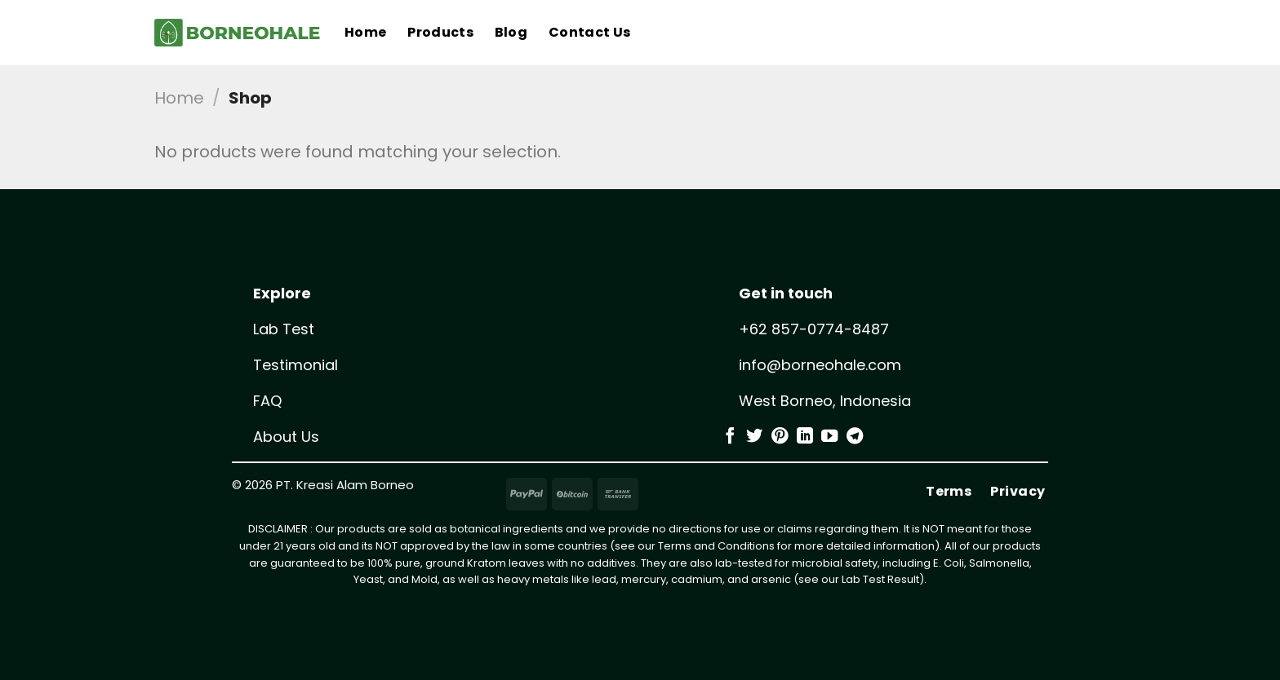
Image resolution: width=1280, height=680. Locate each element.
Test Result (891, 579)
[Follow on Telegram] (855, 437)
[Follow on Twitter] (754, 437)
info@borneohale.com (820, 365)
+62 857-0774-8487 (814, 329)
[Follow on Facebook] (730, 437)
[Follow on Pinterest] (779, 437)
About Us (286, 436)
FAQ (267, 401)
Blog (511, 32)
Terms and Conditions (716, 546)
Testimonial (295, 365)
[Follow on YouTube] (829, 437)
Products (440, 32)
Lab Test (283, 329)
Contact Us (589, 32)
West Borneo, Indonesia (825, 401)
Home (365, 32)
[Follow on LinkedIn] (805, 437)
